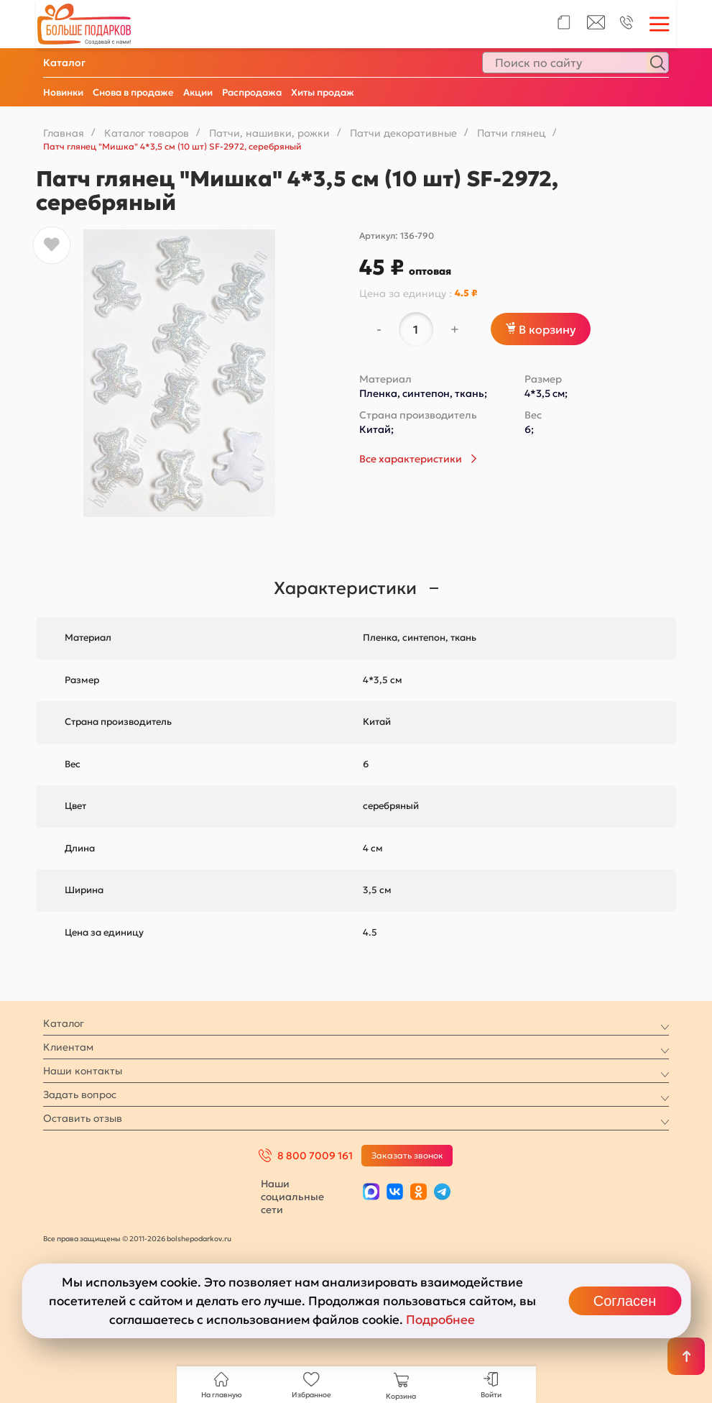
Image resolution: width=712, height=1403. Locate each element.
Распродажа (252, 92)
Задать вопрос (79, 1094)
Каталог (64, 62)
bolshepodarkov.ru (199, 1238)
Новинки (63, 92)
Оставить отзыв (82, 1118)
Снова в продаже (133, 92)
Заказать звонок (407, 1155)
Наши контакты (82, 1070)
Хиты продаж (322, 92)
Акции (198, 92)
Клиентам (68, 1047)
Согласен (624, 1301)
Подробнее (440, 1319)
